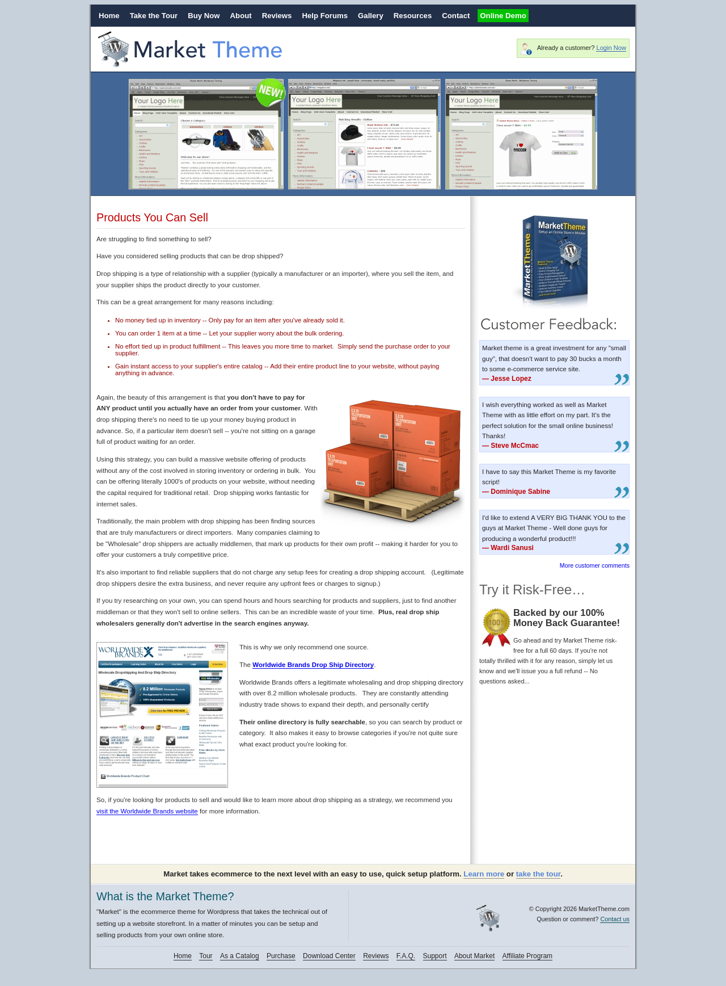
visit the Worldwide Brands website (147, 811)
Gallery (370, 15)
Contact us (615, 919)
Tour (205, 956)
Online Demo (503, 15)
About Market (474, 956)
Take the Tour (154, 15)
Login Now (611, 47)
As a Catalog (239, 956)
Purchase (281, 956)
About (241, 15)
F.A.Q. (405, 956)
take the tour (538, 874)
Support (435, 956)
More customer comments (595, 565)
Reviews (277, 15)
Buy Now (204, 15)
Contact (456, 15)
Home (109, 15)
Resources (413, 15)
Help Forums (325, 15)
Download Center (329, 956)
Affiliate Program (527, 956)
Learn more (483, 874)
